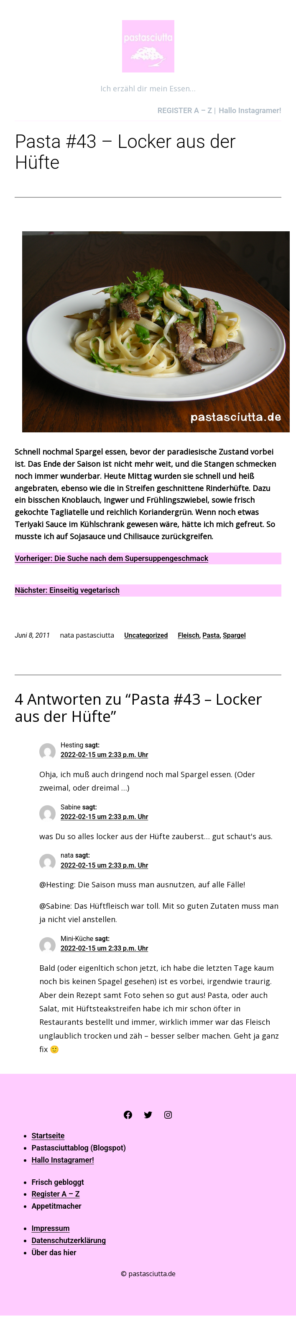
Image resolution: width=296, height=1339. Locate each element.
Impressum (50, 1228)
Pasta (210, 635)
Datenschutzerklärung (68, 1240)
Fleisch (188, 635)
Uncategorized (146, 635)
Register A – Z (55, 1193)
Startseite (47, 1135)
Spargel (234, 635)
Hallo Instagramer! (62, 1159)
